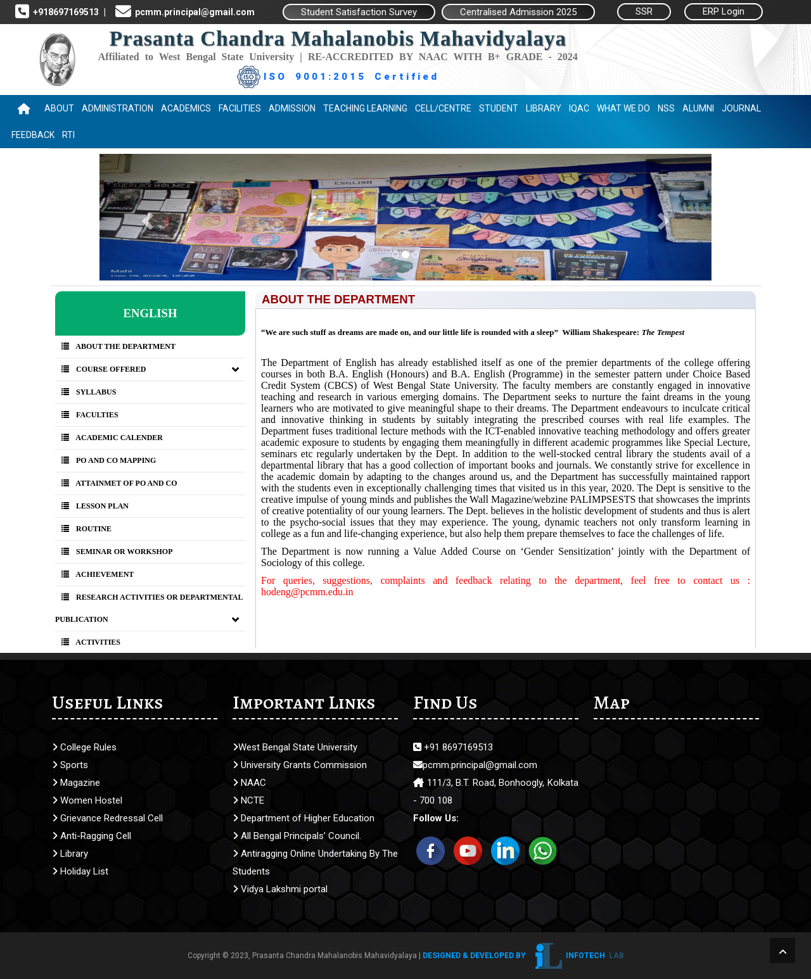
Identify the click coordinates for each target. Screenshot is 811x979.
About (59, 108)
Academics (186, 108)
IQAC (579, 108)
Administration (117, 108)
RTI (68, 135)
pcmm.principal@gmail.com (193, 12)
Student (498, 108)
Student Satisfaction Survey (359, 12)
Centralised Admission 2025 (518, 12)
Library (543, 108)
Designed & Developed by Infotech (523, 955)
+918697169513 (64, 12)
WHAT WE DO (623, 108)
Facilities (240, 108)
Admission (292, 108)
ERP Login (723, 11)
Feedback (32, 135)
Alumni (698, 108)
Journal (741, 108)
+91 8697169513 (453, 747)
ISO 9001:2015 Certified (338, 76)
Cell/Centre (443, 108)
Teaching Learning (365, 108)
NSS (666, 108)
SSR (644, 11)
